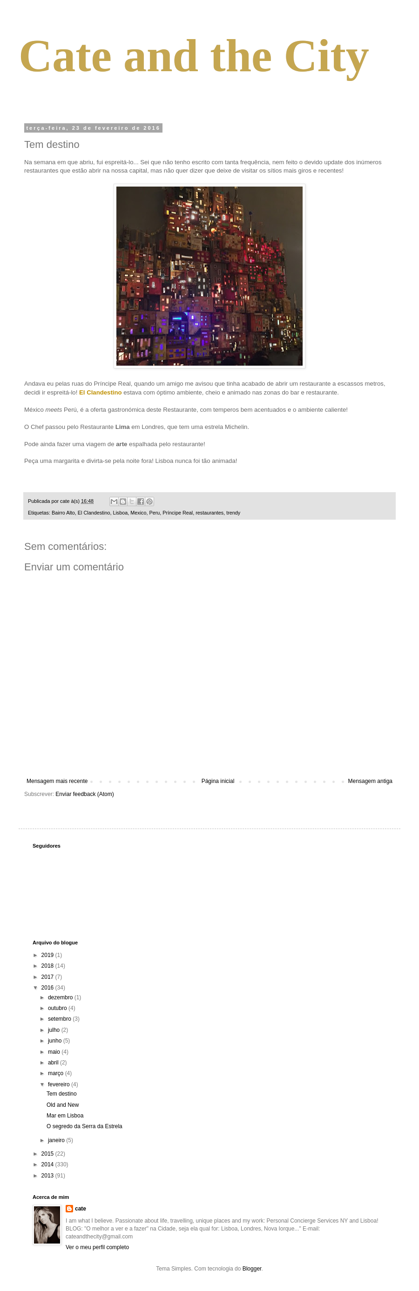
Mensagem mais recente (57, 781)
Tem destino (62, 1093)
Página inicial (218, 781)
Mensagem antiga (370, 781)
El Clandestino (94, 512)
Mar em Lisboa (65, 1115)
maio (54, 1052)
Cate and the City (194, 55)
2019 (48, 955)
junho (55, 1040)
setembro (60, 1019)
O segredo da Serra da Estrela (84, 1126)
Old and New (63, 1105)
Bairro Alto (63, 512)
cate (80, 1208)
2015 (48, 1154)
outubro (58, 1008)
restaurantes (209, 512)
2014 (48, 1164)
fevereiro (59, 1084)
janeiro (57, 1140)
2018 (48, 966)
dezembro (61, 997)
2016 (48, 987)
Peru (154, 512)
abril (54, 1062)
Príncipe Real (177, 512)
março (56, 1073)
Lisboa (120, 512)
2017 (48, 977)
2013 (48, 1175)
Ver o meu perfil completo (97, 1247)
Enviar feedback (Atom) (84, 794)
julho (54, 1030)
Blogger (252, 1268)
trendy (233, 512)
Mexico (138, 512)
